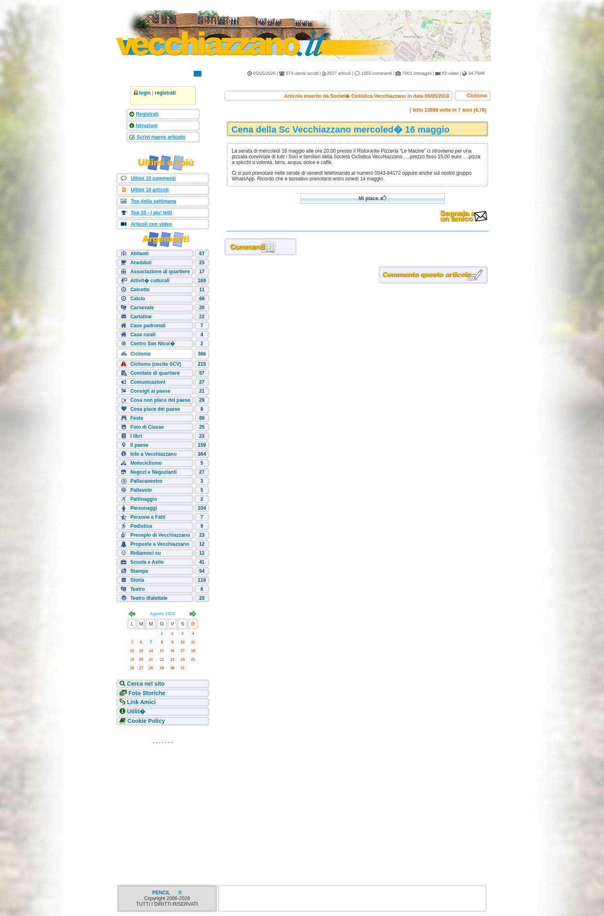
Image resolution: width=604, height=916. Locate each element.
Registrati (147, 114)
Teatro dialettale (148, 598)
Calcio (137, 299)
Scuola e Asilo (147, 562)
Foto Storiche (147, 693)
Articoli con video (151, 224)
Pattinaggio (143, 499)
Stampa (139, 571)
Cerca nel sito (146, 683)
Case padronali (147, 326)
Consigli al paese (150, 391)
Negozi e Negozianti (153, 472)
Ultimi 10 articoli (150, 190)
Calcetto (139, 290)
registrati (165, 93)
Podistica (141, 526)
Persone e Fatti (147, 517)
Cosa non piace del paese (160, 400)
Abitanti (139, 254)
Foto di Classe (147, 427)
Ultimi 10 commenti (153, 178)
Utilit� (136, 711)
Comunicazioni (147, 382)
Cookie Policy (146, 721)
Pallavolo (141, 490)
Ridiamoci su (145, 553)
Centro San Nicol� (152, 344)
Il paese (139, 445)
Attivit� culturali (150, 281)
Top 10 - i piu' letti (151, 213)
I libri (136, 436)
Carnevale (142, 308)
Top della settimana (153, 201)
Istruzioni (147, 125)
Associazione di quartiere (160, 272)
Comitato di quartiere (155, 373)
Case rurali (143, 335)
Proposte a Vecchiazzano (159, 544)
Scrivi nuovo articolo (160, 137)
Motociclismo (146, 463)
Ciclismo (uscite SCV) (155, 364)
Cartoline (141, 317)
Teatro (137, 589)
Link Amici (141, 702)
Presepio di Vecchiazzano (160, 535)
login (145, 93)
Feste (136, 418)
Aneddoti (141, 263)
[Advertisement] (163, 799)
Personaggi (143, 508)
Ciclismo (140, 354)
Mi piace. (372, 198)
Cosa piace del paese (155, 409)
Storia (137, 580)
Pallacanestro (146, 481)
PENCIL (162, 893)
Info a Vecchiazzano (153, 454)
